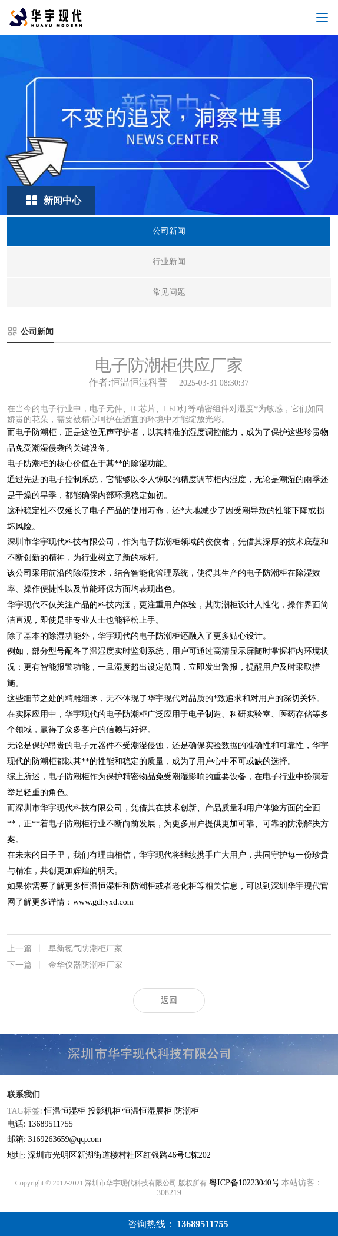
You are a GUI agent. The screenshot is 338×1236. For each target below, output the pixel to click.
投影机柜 (104, 1111)
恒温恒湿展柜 (147, 1111)
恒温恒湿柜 (64, 1111)
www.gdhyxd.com (103, 902)
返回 (169, 1000)
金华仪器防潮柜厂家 (64, 965)
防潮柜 (186, 1111)
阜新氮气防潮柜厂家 (64, 948)
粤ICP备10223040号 (244, 1182)
